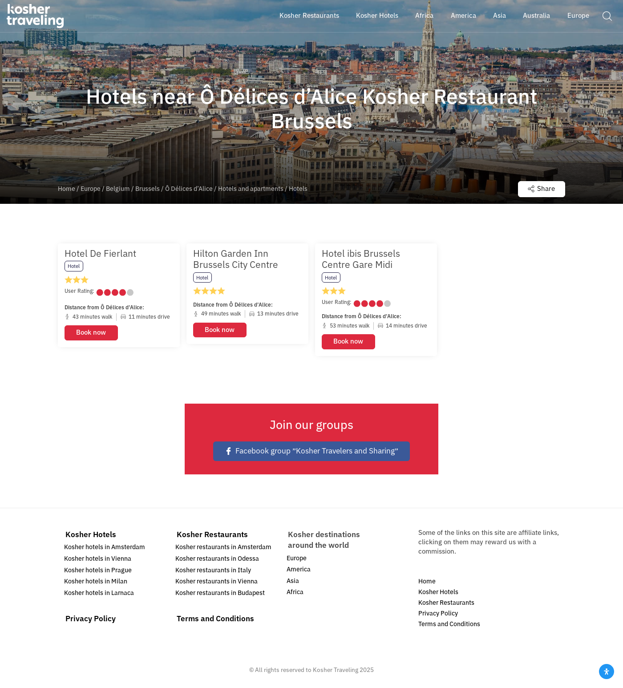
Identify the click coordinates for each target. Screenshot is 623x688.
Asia (293, 581)
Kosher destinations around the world (324, 540)
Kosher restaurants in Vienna (216, 581)
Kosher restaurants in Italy (213, 570)
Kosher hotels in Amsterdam (104, 547)
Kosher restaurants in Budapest (220, 593)
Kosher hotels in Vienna (97, 558)
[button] (607, 16)
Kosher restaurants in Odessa (217, 558)
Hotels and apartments (250, 189)
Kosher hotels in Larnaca (99, 593)
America (299, 569)
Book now (91, 332)
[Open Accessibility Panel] (606, 671)
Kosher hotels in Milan (95, 581)
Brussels (147, 189)
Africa (295, 592)
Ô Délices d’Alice (189, 189)
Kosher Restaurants (212, 535)
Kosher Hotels (90, 535)
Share (541, 188)
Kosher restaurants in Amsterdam (223, 547)
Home (66, 189)
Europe (91, 189)
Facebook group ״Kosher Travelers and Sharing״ (311, 451)
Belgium (118, 189)
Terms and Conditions (215, 619)
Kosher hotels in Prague (98, 570)
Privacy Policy (90, 619)
